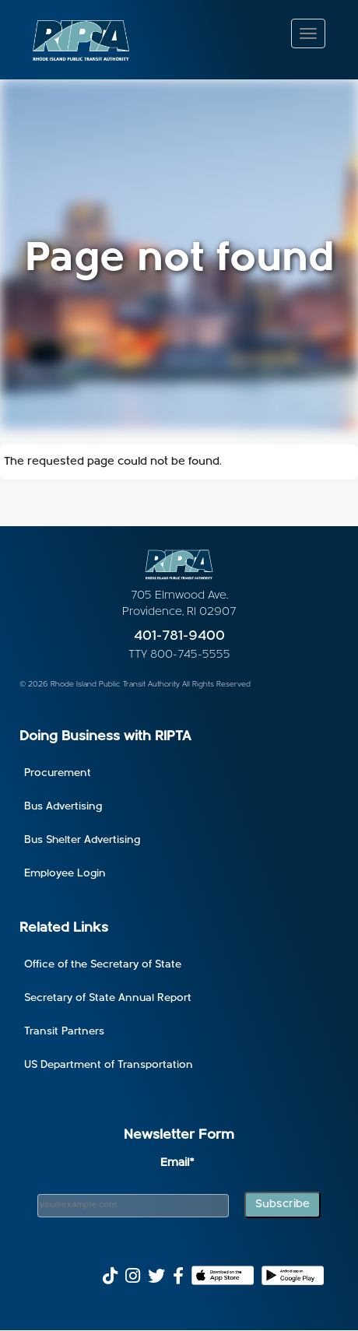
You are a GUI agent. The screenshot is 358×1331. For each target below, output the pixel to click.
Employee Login (65, 874)
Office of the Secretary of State (102, 965)
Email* (177, 1163)
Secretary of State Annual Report (107, 998)
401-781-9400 (179, 636)
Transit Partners (64, 1032)
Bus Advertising (63, 807)
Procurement (57, 773)
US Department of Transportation (108, 1065)
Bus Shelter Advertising (82, 840)
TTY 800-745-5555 (179, 655)
